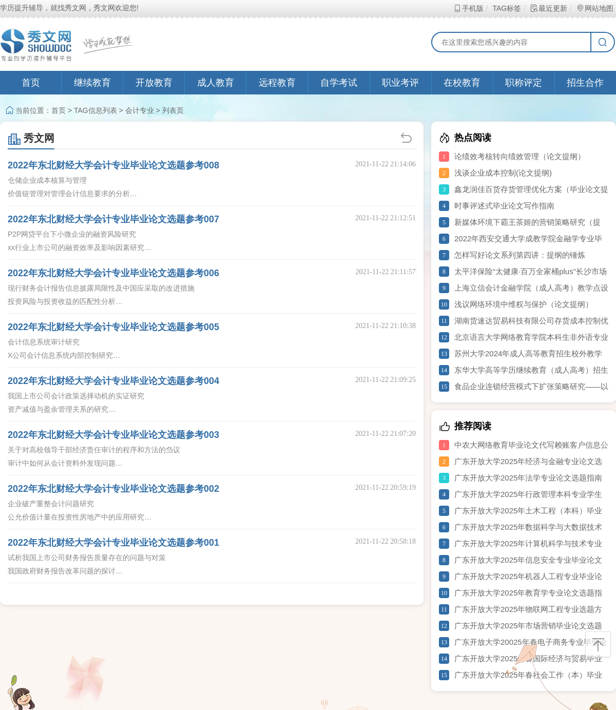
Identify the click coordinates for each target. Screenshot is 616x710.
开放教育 (154, 83)
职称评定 (523, 83)
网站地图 (594, 8)
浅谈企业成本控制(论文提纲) (503, 172)
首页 (31, 83)
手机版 (468, 8)
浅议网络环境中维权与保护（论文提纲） (523, 304)
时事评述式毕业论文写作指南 (504, 205)
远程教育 (277, 83)
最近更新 (548, 8)
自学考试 (338, 83)
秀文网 (31, 138)
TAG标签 (506, 8)
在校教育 (462, 83)
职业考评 (400, 83)
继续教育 (92, 83)
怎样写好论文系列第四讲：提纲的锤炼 (519, 255)
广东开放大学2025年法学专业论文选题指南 (528, 477)
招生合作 (585, 83)
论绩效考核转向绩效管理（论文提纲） (519, 156)
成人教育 (215, 83)
